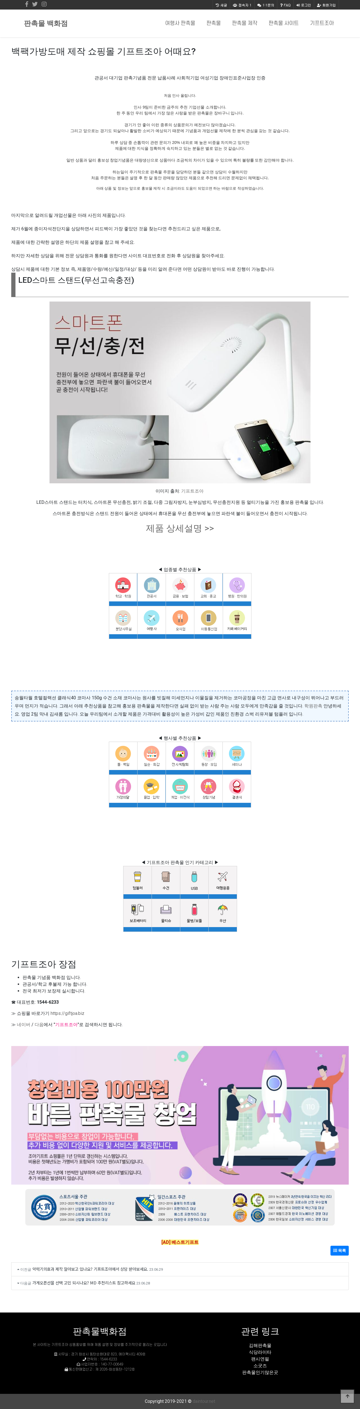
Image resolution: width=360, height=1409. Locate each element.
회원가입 (326, 5)
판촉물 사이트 (284, 23)
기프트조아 (322, 23)
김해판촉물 (260, 1345)
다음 (39, 1024)
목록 (339, 1250)
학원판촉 (313, 706)
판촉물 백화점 (46, 23)
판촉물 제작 (244, 23)
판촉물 (213, 23)
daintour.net (204, 1401)
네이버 (23, 1024)
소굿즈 (260, 1365)
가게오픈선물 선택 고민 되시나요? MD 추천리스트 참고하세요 (83, 1283)
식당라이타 (260, 1352)
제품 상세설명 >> (180, 528)
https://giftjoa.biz (67, 1013)
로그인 (303, 5)
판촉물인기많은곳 (260, 1372)
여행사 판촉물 (180, 23)
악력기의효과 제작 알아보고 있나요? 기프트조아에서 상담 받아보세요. (90, 1269)
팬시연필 (260, 1359)
